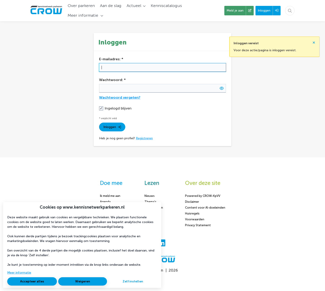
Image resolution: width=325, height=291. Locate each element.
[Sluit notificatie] (313, 41)
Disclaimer (192, 201)
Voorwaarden (194, 219)
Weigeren (82, 281)
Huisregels (192, 213)
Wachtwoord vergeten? (119, 97)
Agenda (105, 201)
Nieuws (149, 196)
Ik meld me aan (110, 196)
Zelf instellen (133, 281)
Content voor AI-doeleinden (205, 207)
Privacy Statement (198, 225)
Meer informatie (19, 273)
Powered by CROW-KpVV (202, 196)
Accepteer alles (32, 281)
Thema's (150, 201)
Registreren (144, 138)
